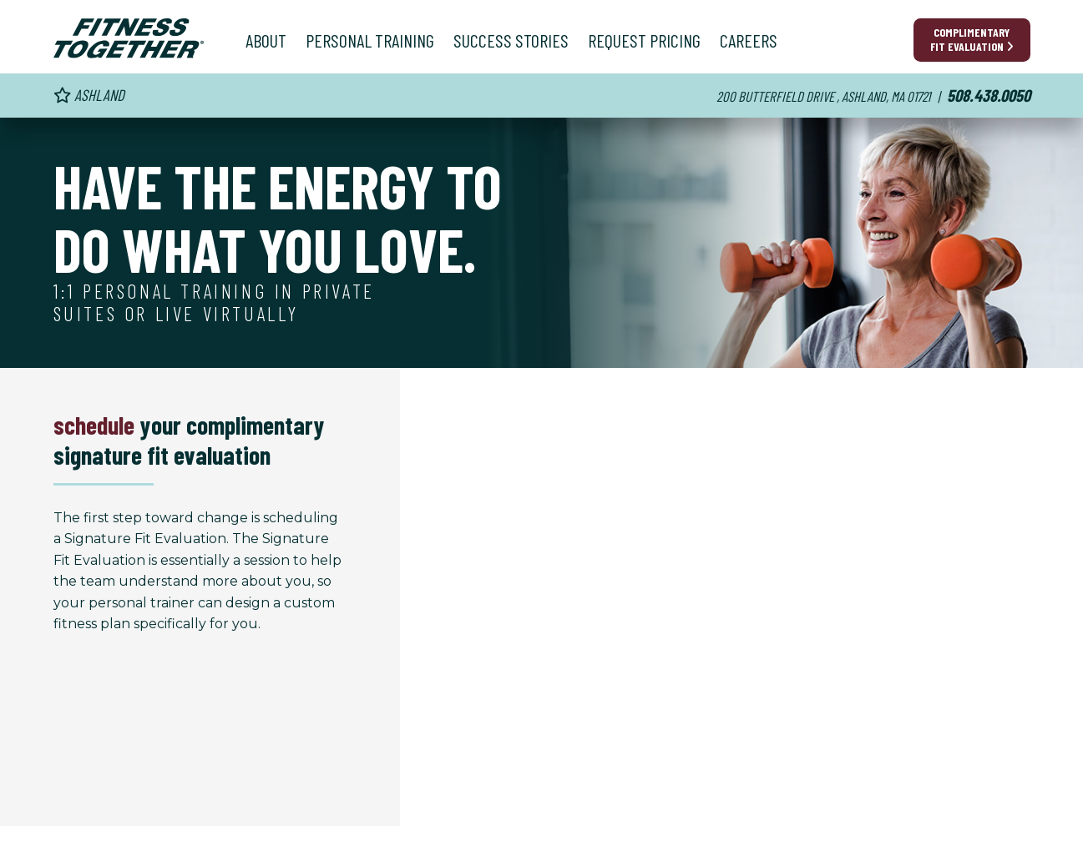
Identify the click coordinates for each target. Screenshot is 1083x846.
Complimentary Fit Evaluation (972, 39)
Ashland (88, 94)
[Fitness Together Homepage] (128, 38)
